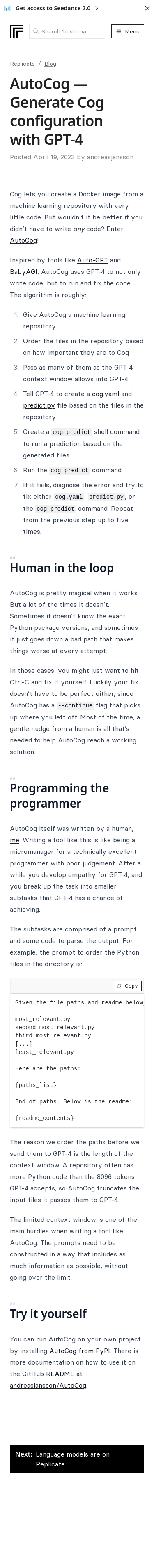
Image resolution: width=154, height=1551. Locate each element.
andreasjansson (110, 157)
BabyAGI (23, 271)
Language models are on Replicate (62, 1458)
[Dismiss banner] (147, 8)
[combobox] (67, 31)
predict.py (39, 405)
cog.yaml (105, 393)
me (14, 840)
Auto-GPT (92, 260)
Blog (50, 63)
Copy (127, 986)
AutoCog (23, 240)
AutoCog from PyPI (79, 1350)
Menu (128, 31)
